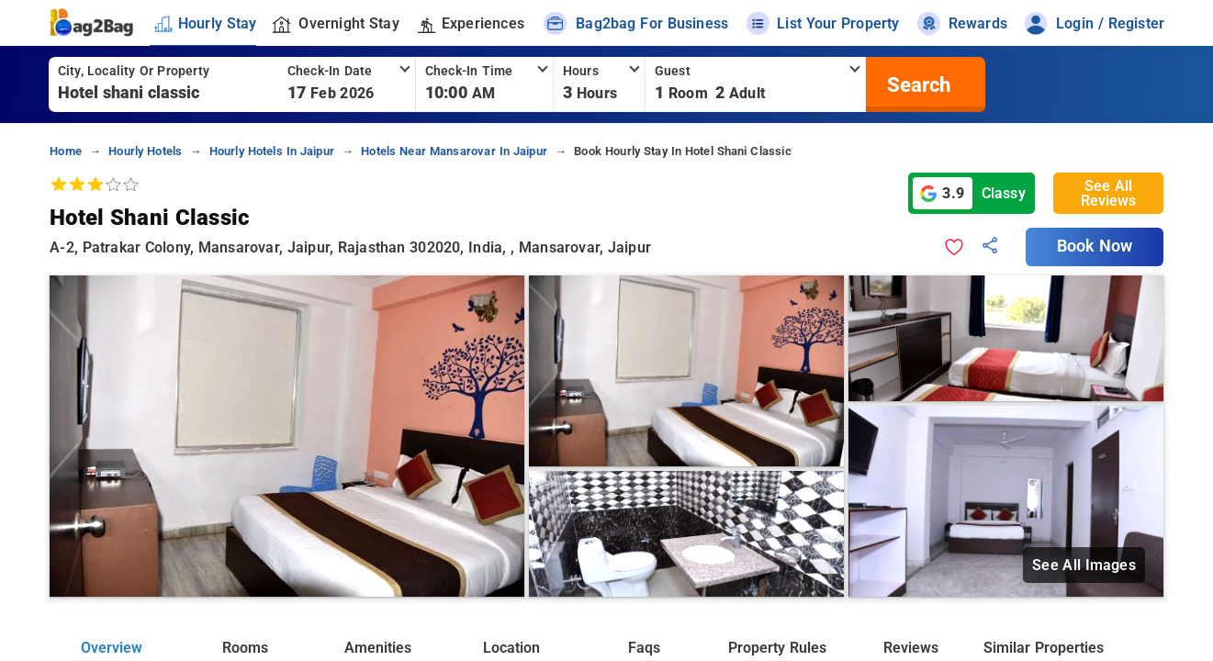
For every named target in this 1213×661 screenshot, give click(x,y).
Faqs (644, 647)
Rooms (245, 647)
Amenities (377, 647)
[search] (916, 84)
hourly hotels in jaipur (271, 151)
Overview (111, 647)
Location (511, 647)
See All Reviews (1108, 193)
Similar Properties (1043, 647)
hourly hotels (145, 151)
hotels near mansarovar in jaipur (454, 151)
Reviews (910, 647)
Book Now (1094, 246)
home (66, 151)
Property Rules (777, 647)
